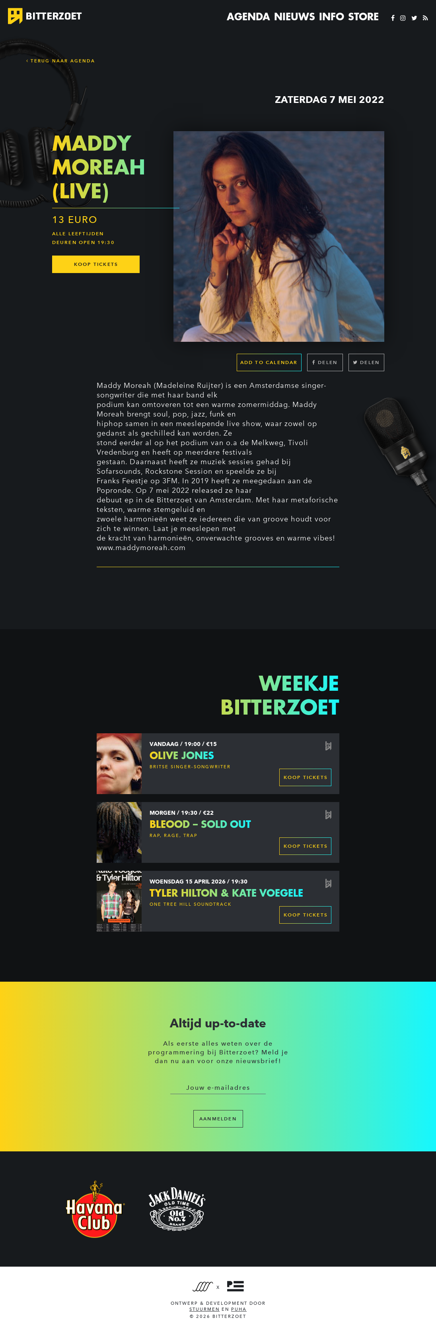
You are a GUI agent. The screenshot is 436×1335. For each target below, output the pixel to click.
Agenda (248, 17)
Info (331, 17)
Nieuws (294, 17)
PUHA (239, 1309)
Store (363, 17)
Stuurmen (204, 1309)
